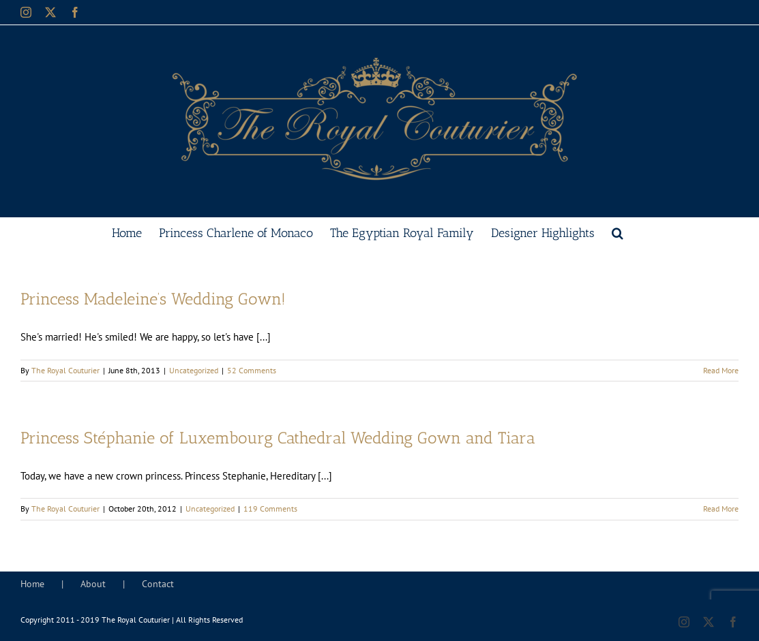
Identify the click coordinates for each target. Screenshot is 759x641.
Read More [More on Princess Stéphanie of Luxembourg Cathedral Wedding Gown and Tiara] (721, 508)
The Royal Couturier (65, 370)
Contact (158, 584)
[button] (617, 231)
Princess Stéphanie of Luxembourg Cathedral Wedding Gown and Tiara (277, 438)
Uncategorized (193, 370)
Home (32, 584)
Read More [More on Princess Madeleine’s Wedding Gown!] (721, 370)
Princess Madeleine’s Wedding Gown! (153, 299)
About (93, 584)
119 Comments (270, 508)
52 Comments (251, 370)
